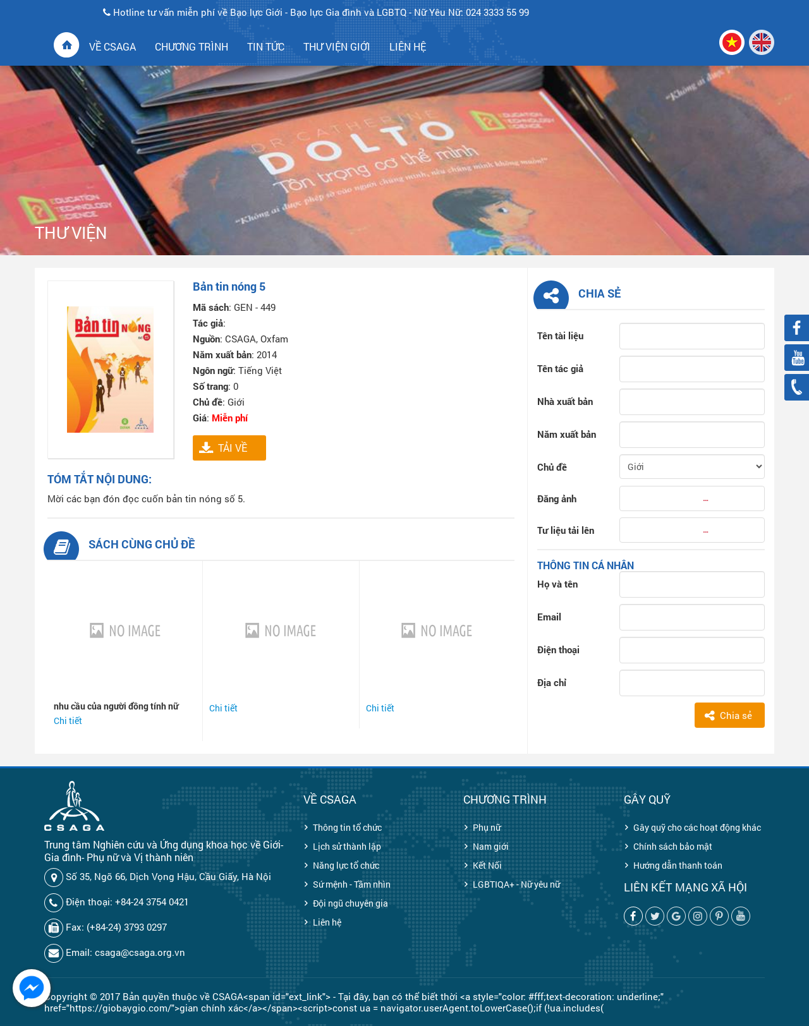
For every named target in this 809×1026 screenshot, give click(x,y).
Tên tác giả (560, 368)
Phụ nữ (487, 827)
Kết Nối (487, 865)
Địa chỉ (551, 682)
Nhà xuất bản (565, 401)
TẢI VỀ (232, 447)
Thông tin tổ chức (347, 827)
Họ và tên (557, 583)
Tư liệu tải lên (565, 530)
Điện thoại (558, 649)
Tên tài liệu (560, 335)
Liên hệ (327, 922)
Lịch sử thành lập (347, 846)
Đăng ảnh (556, 498)
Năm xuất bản (566, 434)
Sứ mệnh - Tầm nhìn (352, 884)
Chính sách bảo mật (672, 846)
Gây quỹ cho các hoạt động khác (697, 827)
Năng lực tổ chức (346, 865)
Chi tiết (68, 721)
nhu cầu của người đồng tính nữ (116, 706)
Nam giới (491, 846)
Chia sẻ (736, 715)
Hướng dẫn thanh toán (677, 865)
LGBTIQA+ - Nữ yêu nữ (516, 884)
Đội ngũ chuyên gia (350, 903)
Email (549, 616)
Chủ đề (552, 467)
